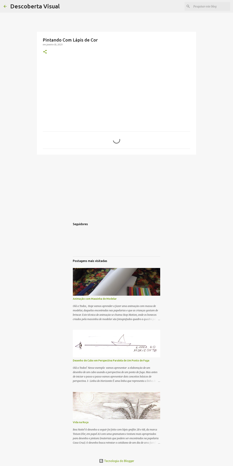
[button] (45, 52)
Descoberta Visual (35, 6)
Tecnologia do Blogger (116, 461)
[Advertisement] (116, 185)
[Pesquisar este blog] (211, 6)
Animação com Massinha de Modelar (95, 298)
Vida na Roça (80, 422)
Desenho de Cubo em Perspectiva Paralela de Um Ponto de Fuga (111, 360)
